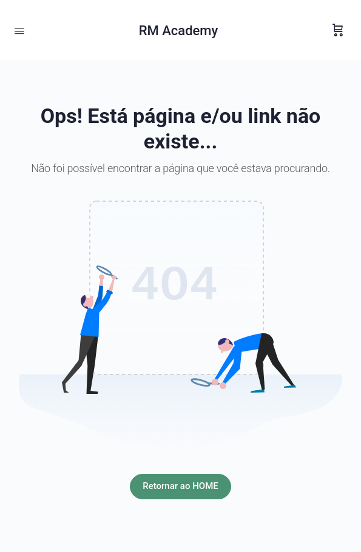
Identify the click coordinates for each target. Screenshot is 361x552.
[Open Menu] (19, 30)
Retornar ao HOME (180, 486)
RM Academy (178, 30)
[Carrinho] (338, 30)
